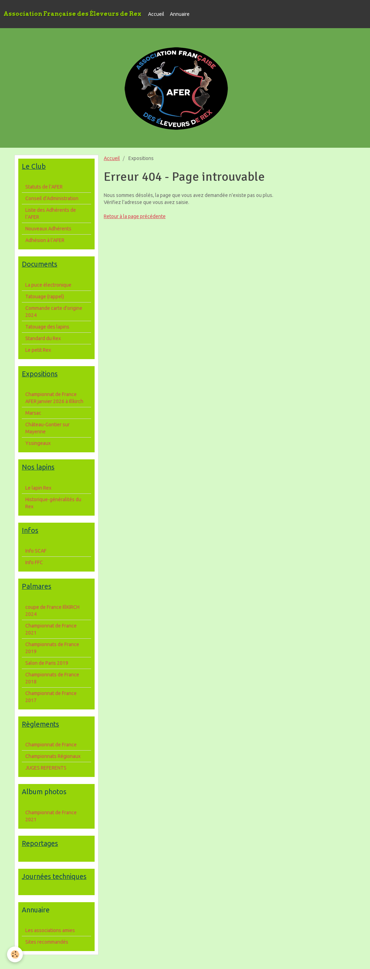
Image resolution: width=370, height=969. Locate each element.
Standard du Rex (43, 338)
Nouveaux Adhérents (48, 228)
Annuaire (180, 14)
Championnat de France (51, 744)
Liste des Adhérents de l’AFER (50, 213)
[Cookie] (15, 954)
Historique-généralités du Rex (53, 503)
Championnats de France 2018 (52, 678)
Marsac (33, 413)
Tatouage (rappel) (44, 296)
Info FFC (34, 562)
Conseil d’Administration (51, 198)
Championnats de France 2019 (52, 648)
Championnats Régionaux (53, 756)
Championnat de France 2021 (51, 629)
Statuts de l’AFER (44, 187)
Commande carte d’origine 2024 (53, 311)
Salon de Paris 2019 (46, 663)
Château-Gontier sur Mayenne (47, 428)
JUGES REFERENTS (45, 768)
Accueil (156, 14)
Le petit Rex (38, 350)
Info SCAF (35, 551)
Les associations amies (50, 930)
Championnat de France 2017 (51, 696)
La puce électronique (48, 285)
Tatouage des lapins (47, 327)
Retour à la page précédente (135, 216)
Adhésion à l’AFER (44, 240)
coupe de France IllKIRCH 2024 (52, 610)
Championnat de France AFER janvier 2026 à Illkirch (54, 397)
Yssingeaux (38, 443)
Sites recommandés (46, 942)
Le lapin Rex (38, 488)
